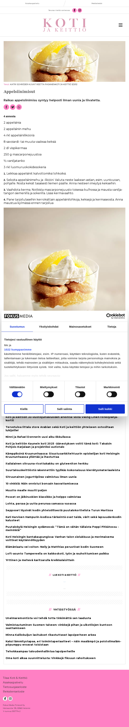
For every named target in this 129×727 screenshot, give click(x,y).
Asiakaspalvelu (13, 683)
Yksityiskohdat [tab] (48, 326)
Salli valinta (64, 408)
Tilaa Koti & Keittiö (15, 678)
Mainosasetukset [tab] (80, 326)
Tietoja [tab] (111, 326)
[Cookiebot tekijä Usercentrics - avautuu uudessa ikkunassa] (109, 316)
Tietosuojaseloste (15, 687)
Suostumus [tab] (17, 326)
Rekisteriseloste (13, 692)
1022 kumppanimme (18, 349)
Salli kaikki (105, 408)
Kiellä (23, 408)
